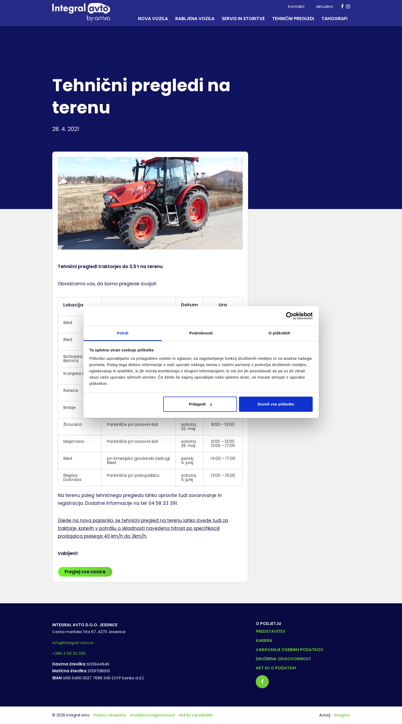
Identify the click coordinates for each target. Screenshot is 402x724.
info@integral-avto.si (72, 642)
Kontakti (296, 6)
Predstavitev (271, 631)
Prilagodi (200, 404)
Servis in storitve (243, 18)
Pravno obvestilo (110, 715)
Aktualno (324, 6)
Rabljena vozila (194, 18)
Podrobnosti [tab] (201, 333)
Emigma (342, 715)
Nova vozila (153, 18)
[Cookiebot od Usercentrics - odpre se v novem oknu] (290, 316)
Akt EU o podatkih (276, 668)
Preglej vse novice (85, 572)
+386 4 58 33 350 (69, 653)
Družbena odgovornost (283, 659)
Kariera (264, 640)
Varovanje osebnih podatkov (289, 650)
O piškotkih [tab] (279, 333)
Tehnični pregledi (293, 18)
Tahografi (335, 18)
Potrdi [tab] (123, 333)
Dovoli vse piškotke (276, 404)
